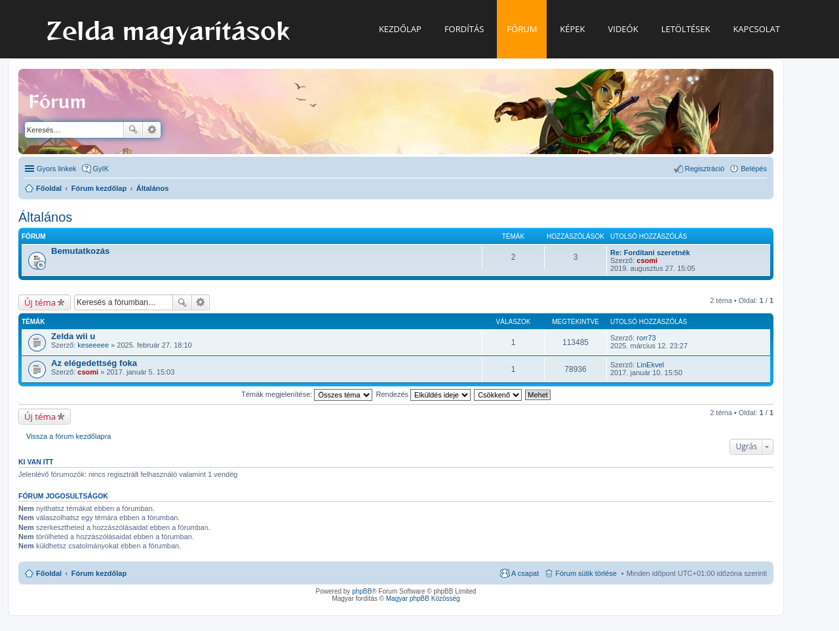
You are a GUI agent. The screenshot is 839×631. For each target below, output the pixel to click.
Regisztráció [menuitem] (705, 169)
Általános (45, 217)
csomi (646, 260)
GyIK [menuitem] (101, 169)
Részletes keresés (152, 130)
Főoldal (49, 573)
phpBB (362, 591)
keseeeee (93, 345)
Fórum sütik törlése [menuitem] (586, 573)
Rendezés (423, 394)
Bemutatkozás (80, 251)
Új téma (40, 302)
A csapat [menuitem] (525, 573)
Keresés (133, 130)
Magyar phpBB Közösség (423, 598)
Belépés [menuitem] (754, 169)
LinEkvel (650, 365)
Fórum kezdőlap (99, 573)
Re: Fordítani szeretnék (650, 252)
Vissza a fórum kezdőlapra (68, 436)
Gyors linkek (57, 169)
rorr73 (645, 338)
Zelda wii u (73, 336)
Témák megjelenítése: (306, 394)
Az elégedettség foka (94, 363)
